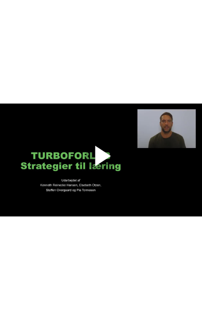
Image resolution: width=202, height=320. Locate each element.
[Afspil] (101, 169)
